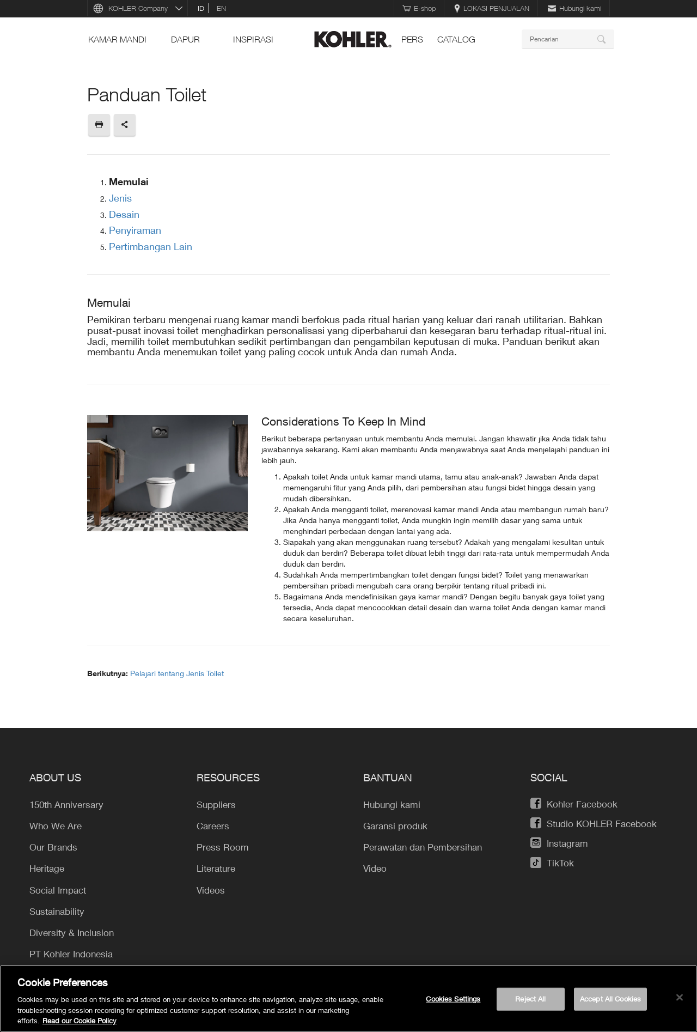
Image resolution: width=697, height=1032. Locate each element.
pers (412, 39)
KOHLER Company (138, 8)
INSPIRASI (253, 39)
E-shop (419, 8)
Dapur (185, 39)
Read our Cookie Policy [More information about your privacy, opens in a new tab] (79, 1020)
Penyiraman (135, 230)
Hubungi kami (574, 8)
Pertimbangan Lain (150, 246)
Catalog (456, 39)
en (221, 8)
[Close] (680, 998)
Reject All (530, 998)
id (201, 8)
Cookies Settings (453, 998)
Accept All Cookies (610, 998)
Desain (124, 214)
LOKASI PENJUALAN (491, 8)
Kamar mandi (117, 39)
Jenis (120, 198)
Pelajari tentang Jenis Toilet (177, 673)
